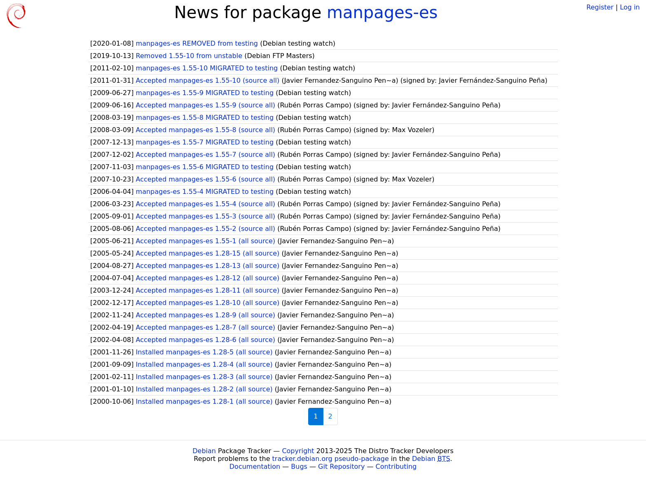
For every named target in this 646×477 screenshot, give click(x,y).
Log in (630, 7)
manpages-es (382, 12)
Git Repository (341, 466)
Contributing (396, 466)
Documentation (254, 466)
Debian (204, 451)
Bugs (299, 466)
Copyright (298, 451)
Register (599, 7)
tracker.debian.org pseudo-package (330, 459)
